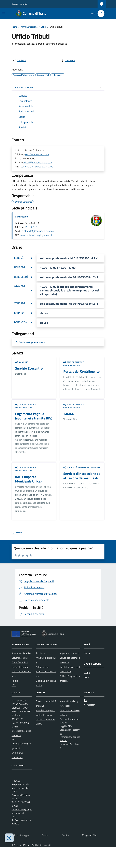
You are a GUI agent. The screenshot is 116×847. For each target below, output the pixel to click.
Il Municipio (21, 217)
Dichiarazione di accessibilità (69, 713)
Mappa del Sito (89, 835)
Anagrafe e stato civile (46, 660)
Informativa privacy (69, 701)
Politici (15, 680)
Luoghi (87, 672)
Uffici (43, 26)
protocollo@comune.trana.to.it (38, 231)
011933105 (31, 227)
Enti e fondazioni (20, 662)
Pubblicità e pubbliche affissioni (81, 467)
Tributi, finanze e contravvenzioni (73, 364)
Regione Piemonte (19, 3)
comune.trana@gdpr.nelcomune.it (22, 811)
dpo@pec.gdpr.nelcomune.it (21, 821)
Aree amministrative (21, 653)
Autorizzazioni (42, 667)
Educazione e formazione (46, 674)
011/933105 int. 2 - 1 (37, 154)
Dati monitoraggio (20, 835)
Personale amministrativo (21, 674)
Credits (65, 835)
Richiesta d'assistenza (70, 745)
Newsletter (89, 704)
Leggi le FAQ (66, 726)
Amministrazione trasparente (70, 720)
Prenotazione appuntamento (70, 738)
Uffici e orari (17, 753)
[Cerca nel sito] (99, 13)
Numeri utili (17, 757)
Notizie (87, 653)
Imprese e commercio (70, 653)
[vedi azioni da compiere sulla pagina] (68, 60)
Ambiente (21, 362)
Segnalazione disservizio (70, 731)
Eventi (87, 677)
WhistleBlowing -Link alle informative (45, 713)
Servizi (45, 835)
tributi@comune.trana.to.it (37, 162)
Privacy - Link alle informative (46, 703)
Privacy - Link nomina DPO (45, 722)
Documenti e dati (20, 657)
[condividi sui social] (19, 60)
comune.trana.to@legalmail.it (37, 166)
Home (14, 26)
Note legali (65, 705)
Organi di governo (20, 667)
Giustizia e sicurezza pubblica (46, 683)
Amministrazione (29, 26)
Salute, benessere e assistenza (70, 660)
